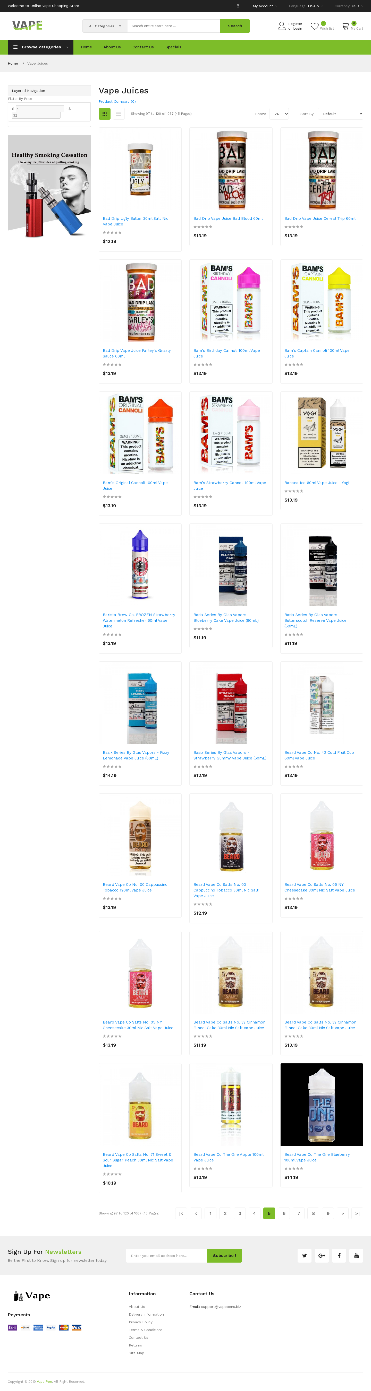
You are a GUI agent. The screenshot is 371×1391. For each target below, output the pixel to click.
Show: (260, 114)
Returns (135, 1345)
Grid (105, 114)
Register (295, 24)
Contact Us (138, 1337)
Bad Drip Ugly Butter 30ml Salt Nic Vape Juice (135, 221)
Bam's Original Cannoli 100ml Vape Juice (135, 485)
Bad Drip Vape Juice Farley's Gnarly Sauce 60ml (137, 353)
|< (181, 1213)
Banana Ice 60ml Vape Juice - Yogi (316, 482)
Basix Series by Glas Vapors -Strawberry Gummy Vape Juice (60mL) (229, 755)
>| (357, 1213)
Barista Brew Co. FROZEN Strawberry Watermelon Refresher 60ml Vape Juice (139, 620)
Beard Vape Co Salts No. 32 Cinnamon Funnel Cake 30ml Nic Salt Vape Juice (229, 1025)
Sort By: (307, 114)
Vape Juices (37, 63)
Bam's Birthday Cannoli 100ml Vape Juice (226, 353)
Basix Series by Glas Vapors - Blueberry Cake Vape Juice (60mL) (226, 618)
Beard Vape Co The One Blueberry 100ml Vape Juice (317, 1157)
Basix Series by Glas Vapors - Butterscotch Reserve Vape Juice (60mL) (315, 620)
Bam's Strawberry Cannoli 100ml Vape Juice (229, 485)
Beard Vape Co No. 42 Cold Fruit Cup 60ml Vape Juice (319, 755)
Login (297, 28)
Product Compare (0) (117, 101)
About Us (137, 1307)
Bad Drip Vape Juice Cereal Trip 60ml (320, 218)
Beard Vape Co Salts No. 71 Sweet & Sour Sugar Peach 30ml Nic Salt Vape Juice (138, 1160)
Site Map (136, 1353)
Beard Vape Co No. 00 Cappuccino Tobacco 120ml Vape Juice (135, 887)
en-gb (315, 6)
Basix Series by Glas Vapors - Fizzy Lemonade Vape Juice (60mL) (136, 755)
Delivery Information (146, 1314)
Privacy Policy (141, 1322)
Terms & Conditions (146, 1330)
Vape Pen (44, 1382)
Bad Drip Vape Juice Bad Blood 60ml (228, 218)
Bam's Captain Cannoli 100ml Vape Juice (317, 353)
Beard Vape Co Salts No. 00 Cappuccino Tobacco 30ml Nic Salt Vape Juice (225, 890)
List (119, 114)
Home (13, 63)
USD (357, 6)
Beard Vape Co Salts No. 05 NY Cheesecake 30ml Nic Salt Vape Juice (319, 887)
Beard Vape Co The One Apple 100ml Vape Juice (228, 1157)
